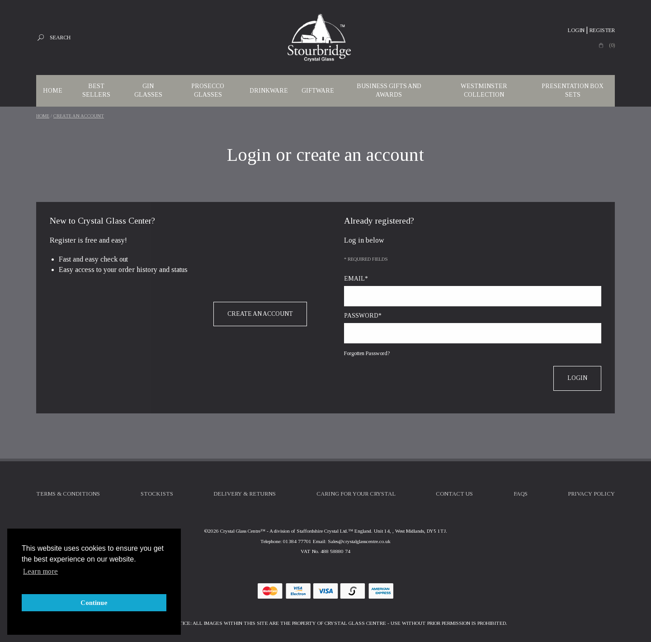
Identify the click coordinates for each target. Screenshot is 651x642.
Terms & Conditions (68, 494)
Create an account (78, 115)
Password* (363, 315)
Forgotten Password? (367, 353)
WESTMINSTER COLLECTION (484, 90)
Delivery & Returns (244, 494)
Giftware (318, 90)
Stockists (157, 494)
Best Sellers (96, 90)
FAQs (521, 494)
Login (576, 30)
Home (52, 90)
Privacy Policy (591, 494)
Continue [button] (94, 602)
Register (602, 30)
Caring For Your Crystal (356, 494)
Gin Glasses (148, 90)
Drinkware (269, 90)
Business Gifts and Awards (389, 90)
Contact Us (454, 494)
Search (60, 37)
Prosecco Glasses (207, 90)
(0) (612, 45)
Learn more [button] (40, 571)
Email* (356, 278)
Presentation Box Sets (573, 90)
